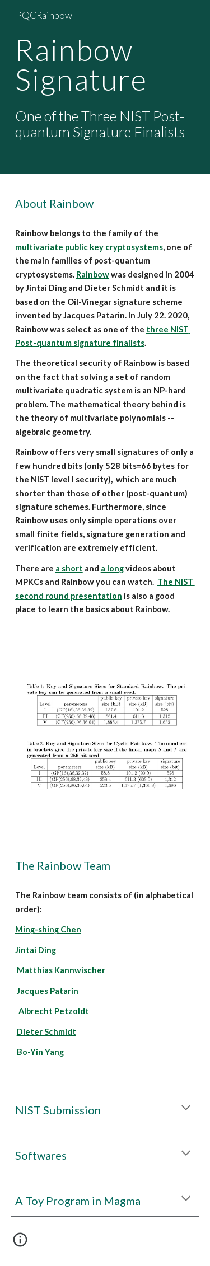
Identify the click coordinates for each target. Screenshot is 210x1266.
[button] (185, 1108)
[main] (105, 87)
